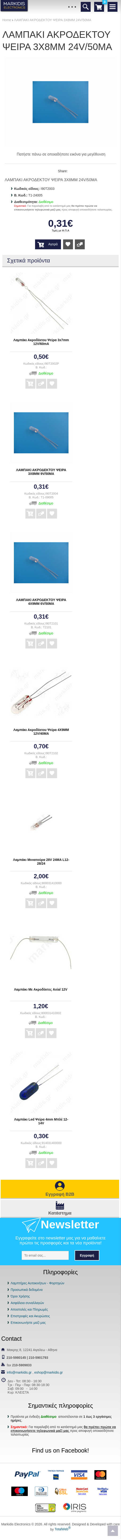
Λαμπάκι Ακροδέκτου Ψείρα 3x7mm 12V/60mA (41, 342)
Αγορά (53, 244)
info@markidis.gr (19, 1372)
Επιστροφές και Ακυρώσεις (30, 1316)
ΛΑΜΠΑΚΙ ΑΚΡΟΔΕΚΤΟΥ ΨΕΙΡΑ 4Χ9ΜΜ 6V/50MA (41, 601)
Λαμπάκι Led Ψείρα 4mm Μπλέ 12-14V (41, 1121)
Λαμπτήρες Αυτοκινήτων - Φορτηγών (37, 1283)
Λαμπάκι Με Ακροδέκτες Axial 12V (40, 989)
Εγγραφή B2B (59, 1194)
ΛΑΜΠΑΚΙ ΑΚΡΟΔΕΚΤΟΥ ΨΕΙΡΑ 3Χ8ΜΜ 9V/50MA (41, 472)
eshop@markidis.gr (48, 1372)
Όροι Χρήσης (20, 1296)
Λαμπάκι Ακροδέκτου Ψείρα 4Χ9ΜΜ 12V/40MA (41, 731)
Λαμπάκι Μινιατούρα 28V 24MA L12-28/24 (41, 861)
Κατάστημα (59, 1213)
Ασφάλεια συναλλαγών (27, 1303)
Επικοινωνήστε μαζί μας (28, 1322)
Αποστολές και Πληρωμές (29, 1309)
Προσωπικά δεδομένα (27, 1290)
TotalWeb (63, 1529)
